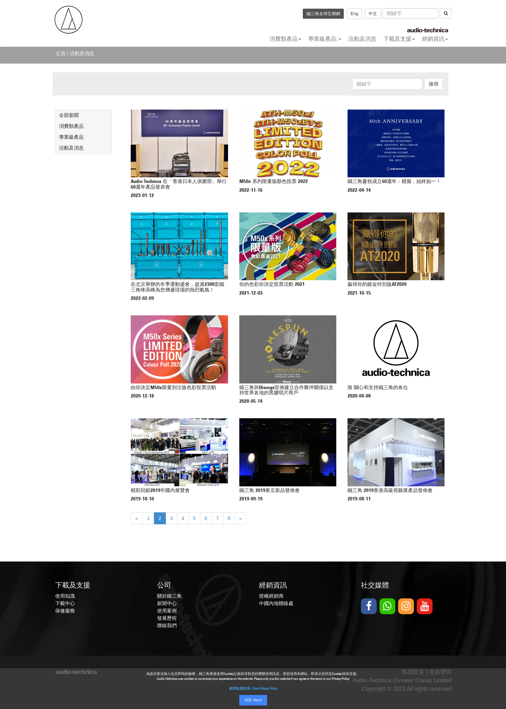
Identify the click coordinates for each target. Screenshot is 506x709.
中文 (373, 13)
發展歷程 (167, 618)
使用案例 (167, 610)
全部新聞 (69, 115)
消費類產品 (285, 39)
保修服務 (65, 610)
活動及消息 (362, 39)
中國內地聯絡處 (276, 603)
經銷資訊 (435, 39)
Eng (354, 13)
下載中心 (65, 603)
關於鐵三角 (169, 596)
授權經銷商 (271, 596)
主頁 (60, 53)
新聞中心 (167, 603)
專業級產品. (324, 39)
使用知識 (65, 596)
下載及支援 (399, 39)
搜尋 (434, 84)
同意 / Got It (253, 700)
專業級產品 (71, 137)
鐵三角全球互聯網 (323, 13)
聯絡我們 (167, 625)
